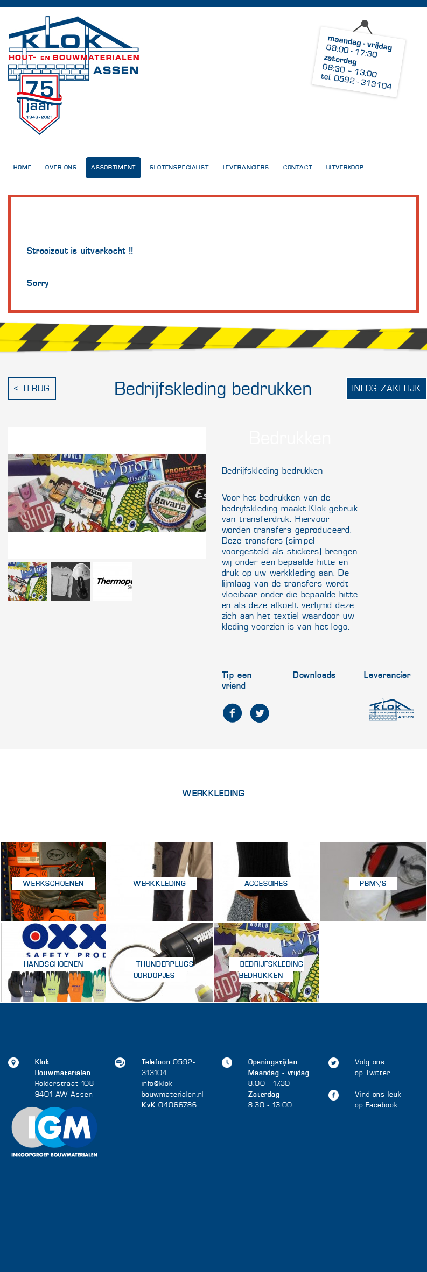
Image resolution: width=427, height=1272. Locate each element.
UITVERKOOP (345, 167)
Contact (297, 167)
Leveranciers (246, 167)
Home (22, 167)
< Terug (32, 388)
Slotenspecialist (179, 167)
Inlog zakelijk (386, 388)
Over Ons (61, 167)
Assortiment (113, 167)
